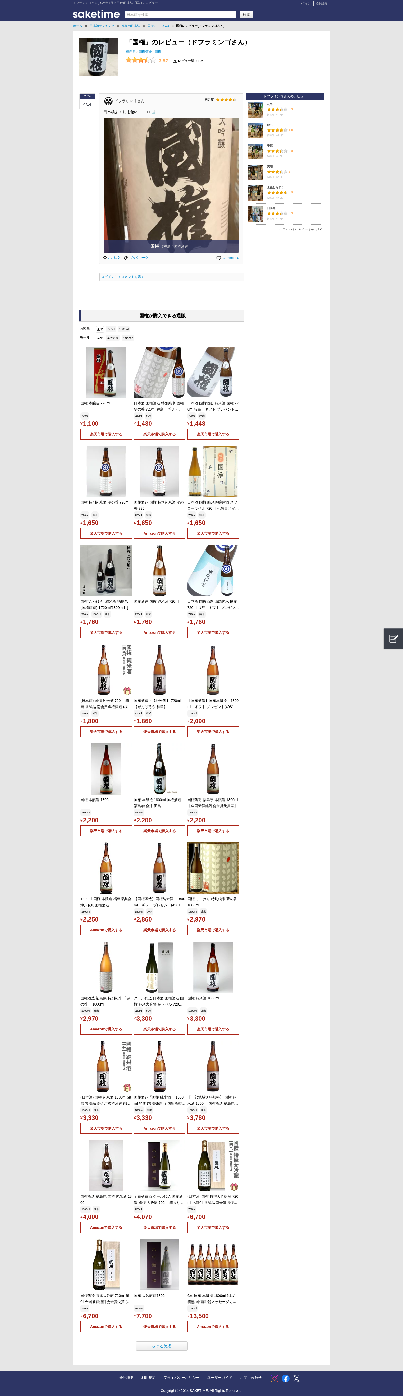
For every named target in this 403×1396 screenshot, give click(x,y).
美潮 (270, 166)
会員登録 (321, 3)
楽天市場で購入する (106, 434)
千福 (270, 145)
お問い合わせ (251, 1377)
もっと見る (161, 1346)
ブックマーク (136, 257)
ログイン (305, 3)
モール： (86, 337)
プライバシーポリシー (181, 1377)
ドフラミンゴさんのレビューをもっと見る (300, 229)
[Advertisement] (285, 269)
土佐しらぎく (275, 187)
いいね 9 (111, 257)
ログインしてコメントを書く (122, 277)
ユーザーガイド (219, 1377)
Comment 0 (227, 258)
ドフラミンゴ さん (129, 101)
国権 (157, 52)
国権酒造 (146, 52)
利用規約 (148, 1377)
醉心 (270, 124)
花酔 (270, 104)
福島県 (131, 52)
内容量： (86, 329)
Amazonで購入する (160, 533)
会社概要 (126, 1377)
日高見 (271, 208)
